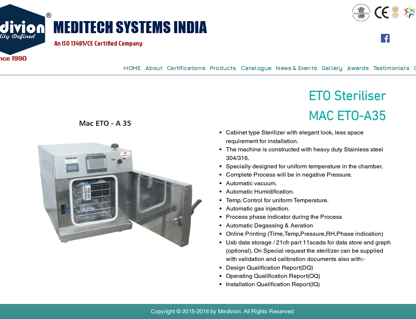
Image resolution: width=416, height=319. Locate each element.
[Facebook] (385, 38)
